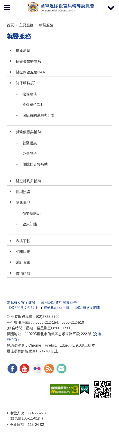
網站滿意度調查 (87, 308)
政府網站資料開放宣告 (59, 302)
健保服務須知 (26, 83)
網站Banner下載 (57, 308)
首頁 (10, 25)
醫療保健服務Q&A (30, 72)
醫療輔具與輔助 (28, 181)
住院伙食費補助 (35, 164)
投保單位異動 (33, 105)
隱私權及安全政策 (21, 302)
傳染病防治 (31, 213)
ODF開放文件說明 (23, 308)
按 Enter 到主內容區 (20, 3)
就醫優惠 (29, 143)
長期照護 (23, 192)
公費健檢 (29, 154)
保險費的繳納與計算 (38, 115)
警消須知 (23, 273)
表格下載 (23, 241)
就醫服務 (46, 25)
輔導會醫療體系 (28, 61)
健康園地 (23, 202)
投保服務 (29, 94)
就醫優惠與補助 (28, 132)
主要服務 (26, 25)
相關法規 (23, 252)
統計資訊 (23, 262)
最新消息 (23, 51)
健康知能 (29, 224)
